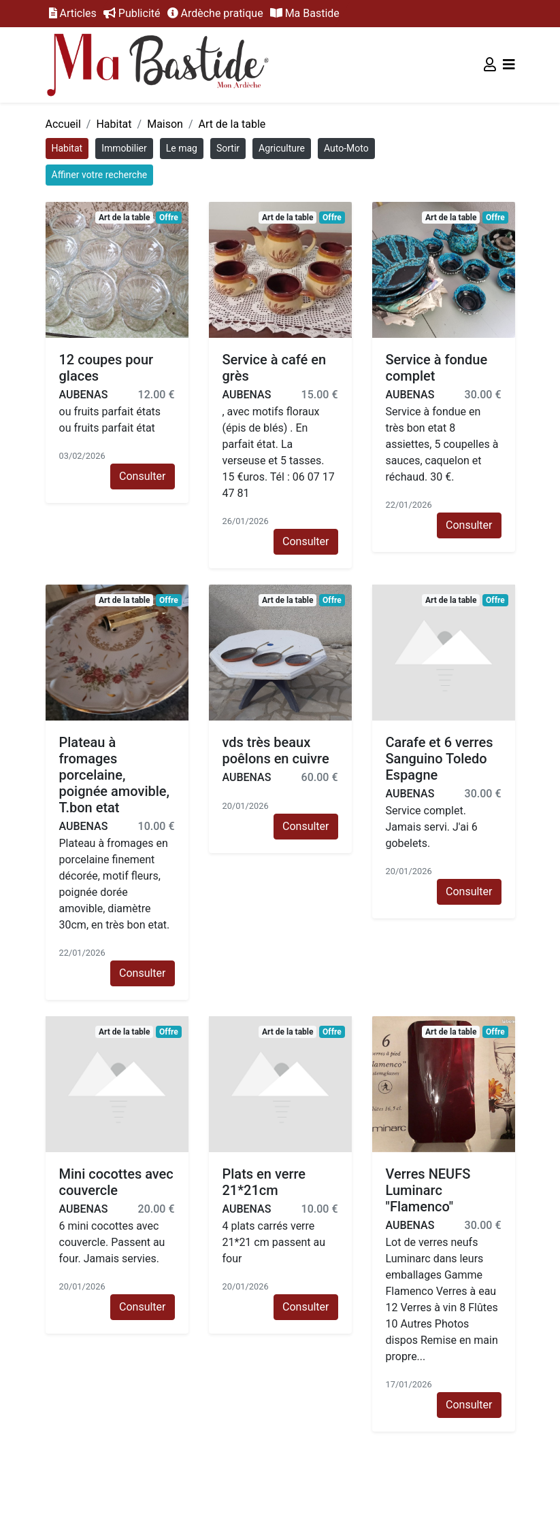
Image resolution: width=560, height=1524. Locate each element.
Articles (73, 13)
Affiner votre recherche (100, 174)
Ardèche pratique (215, 13)
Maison (165, 124)
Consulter (142, 476)
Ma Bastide (305, 13)
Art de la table (232, 124)
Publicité (132, 13)
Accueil (63, 124)
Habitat (113, 124)
